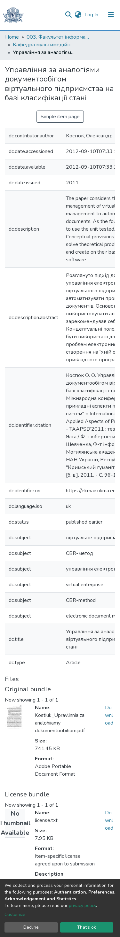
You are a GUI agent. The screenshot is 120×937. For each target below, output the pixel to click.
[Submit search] (68, 15)
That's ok (86, 927)
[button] (78, 15)
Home (12, 37)
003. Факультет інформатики (59, 37)
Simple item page (60, 116)
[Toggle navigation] (111, 14)
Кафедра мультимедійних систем (45, 44)
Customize (14, 914)
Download (109, 715)
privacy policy (82, 905)
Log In (92, 14)
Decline (31, 927)
